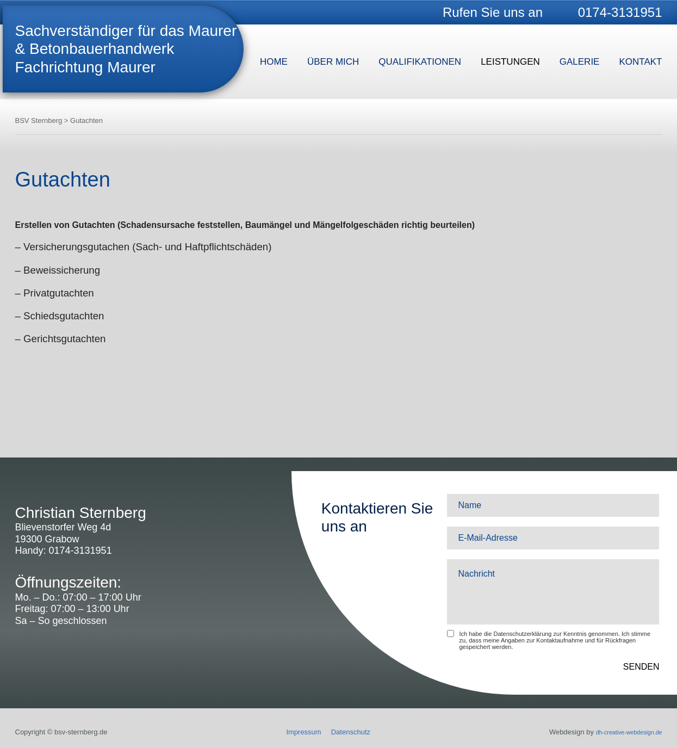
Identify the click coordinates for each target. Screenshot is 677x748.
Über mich (333, 62)
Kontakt (640, 62)
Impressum (296, 732)
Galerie (580, 62)
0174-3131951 (620, 12)
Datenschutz (343, 732)
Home (274, 62)
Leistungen (510, 62)
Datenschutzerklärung (522, 633)
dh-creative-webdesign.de (621, 732)
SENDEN (641, 666)
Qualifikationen (419, 62)
